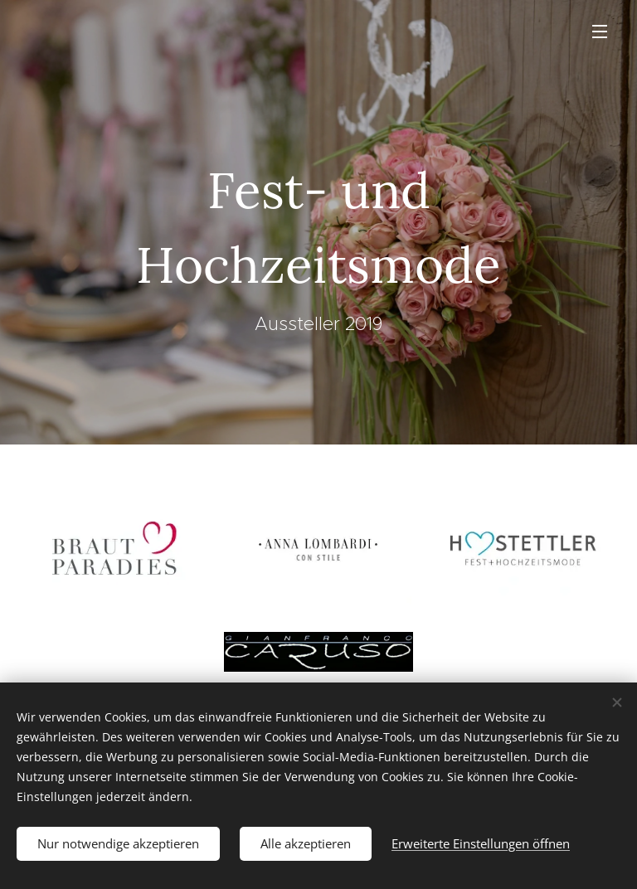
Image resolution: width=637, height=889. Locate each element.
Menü (599, 31)
